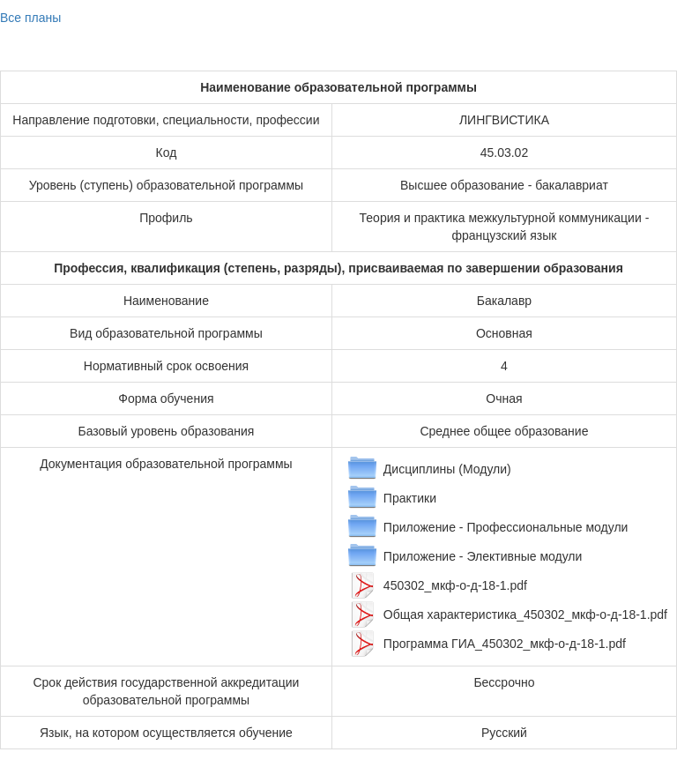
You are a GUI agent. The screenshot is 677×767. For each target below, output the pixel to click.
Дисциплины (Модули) (447, 469)
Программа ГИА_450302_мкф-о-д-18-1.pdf (504, 644)
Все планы (30, 18)
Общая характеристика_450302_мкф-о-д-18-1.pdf (525, 614)
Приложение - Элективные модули (482, 556)
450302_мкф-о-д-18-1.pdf (455, 585)
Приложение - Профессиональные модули (506, 527)
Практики (409, 498)
